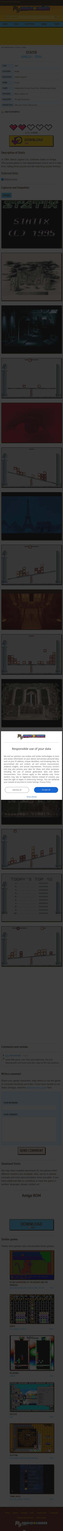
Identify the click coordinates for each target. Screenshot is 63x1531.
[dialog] (31, 765)
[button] (31, 796)
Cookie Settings (32, 782)
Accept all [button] (46, 789)
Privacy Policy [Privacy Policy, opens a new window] (45, 782)
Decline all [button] (16, 790)
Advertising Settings (35, 779)
